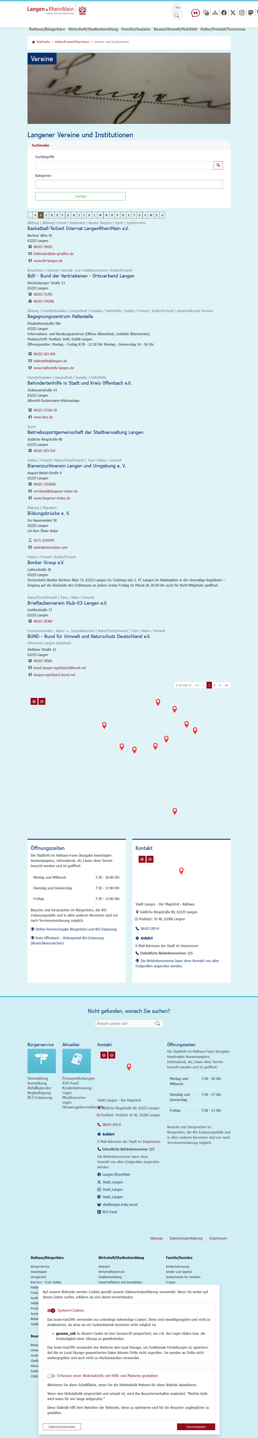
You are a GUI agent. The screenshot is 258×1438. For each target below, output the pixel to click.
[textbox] (44, 184)
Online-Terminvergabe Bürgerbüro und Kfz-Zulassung (76, 929)
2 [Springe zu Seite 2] (214, 685)
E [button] (57, 215)
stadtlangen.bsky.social (120, 1204)
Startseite (43, 42)
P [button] (118, 215)
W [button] (151, 215)
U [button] (140, 215)
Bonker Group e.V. (46, 562)
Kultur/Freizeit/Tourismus (72, 42)
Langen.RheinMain (116, 1174)
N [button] (106, 215)
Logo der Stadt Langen (64, 10)
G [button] (68, 215)
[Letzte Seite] (226, 685)
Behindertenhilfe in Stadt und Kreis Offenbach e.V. (79, 383)
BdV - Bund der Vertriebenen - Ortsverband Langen (81, 276)
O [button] (112, 215)
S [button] (129, 215)
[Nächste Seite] (220, 685)
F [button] (62, 215)
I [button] (79, 215)
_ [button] (30, 215)
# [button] (162, 215)
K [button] (89, 215)
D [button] (52, 215)
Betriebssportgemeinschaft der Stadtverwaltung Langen (85, 432)
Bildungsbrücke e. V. (49, 513)
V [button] (145, 215)
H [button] (74, 215)
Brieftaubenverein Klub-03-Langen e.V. (67, 603)
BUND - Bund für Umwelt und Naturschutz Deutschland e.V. (89, 636)
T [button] (134, 215)
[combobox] (129, 184)
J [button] (84, 215)
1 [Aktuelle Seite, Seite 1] (209, 685)
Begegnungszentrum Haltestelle (60, 316)
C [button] (46, 215)
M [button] (100, 215)
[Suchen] (80, 196)
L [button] (94, 215)
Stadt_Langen (113, 1182)
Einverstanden (196, 1427)
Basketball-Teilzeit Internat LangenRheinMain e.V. (78, 228)
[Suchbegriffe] (124, 165)
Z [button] (157, 215)
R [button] (123, 215)
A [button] (35, 215)
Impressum (189, 946)
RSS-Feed (110, 1212)
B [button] (41, 215)
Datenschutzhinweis (62, 1427)
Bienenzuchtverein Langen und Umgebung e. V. (77, 466)
